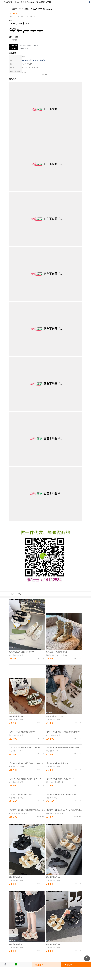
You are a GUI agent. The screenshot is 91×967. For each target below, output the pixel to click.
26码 (12, 32)
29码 (33, 32)
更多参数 (45, 74)
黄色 (27, 23)
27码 (19, 32)
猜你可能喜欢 (15, 594)
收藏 (16, 964)
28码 (26, 32)
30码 (40, 32)
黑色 (20, 23)
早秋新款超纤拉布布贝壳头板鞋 (34, 60)
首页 (5, 964)
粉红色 (13, 23)
